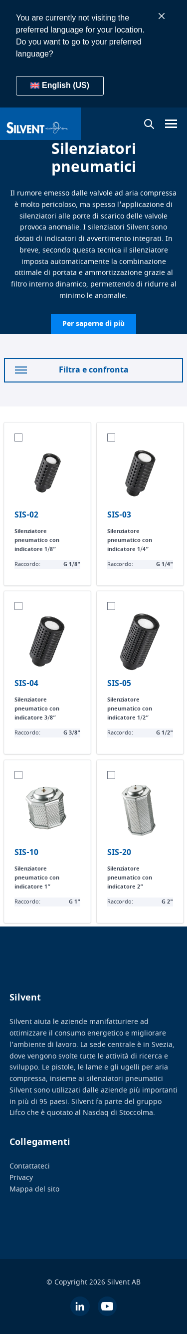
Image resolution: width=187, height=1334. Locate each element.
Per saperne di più (93, 323)
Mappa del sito (34, 1189)
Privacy (21, 1177)
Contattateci (29, 1166)
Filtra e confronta (72, 370)
